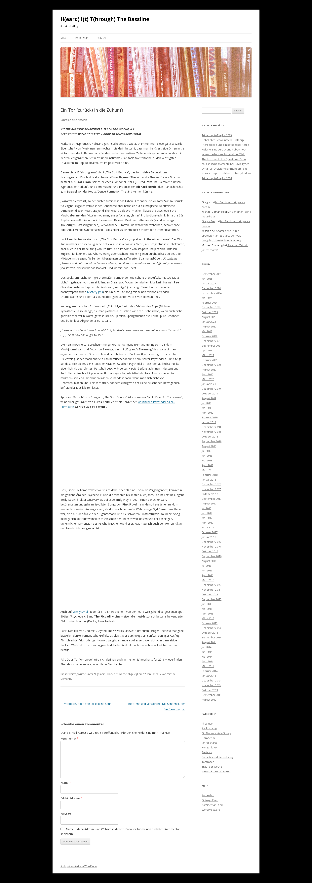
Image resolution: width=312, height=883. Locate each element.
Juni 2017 (207, 513)
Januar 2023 (209, 322)
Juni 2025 (207, 278)
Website (65, 813)
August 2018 (209, 446)
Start (63, 38)
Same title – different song (217, 757)
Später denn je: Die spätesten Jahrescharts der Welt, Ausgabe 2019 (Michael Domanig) (221, 235)
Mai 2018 (207, 460)
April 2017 (207, 522)
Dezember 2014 (211, 628)
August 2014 (209, 642)
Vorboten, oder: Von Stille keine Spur (85, 704)
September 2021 (211, 345)
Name (65, 783)
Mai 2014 (207, 656)
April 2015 (207, 613)
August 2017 (209, 503)
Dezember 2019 (211, 388)
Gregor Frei (208, 221)
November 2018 (211, 432)
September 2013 (211, 695)
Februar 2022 (209, 336)
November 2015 (211, 589)
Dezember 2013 (211, 680)
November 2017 (211, 489)
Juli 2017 (206, 508)
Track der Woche (117, 674)
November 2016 (211, 546)
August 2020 (209, 369)
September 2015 (211, 599)
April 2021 (207, 350)
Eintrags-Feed (210, 800)
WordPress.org (211, 809)
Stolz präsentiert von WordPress (78, 866)
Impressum (81, 38)
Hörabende (209, 738)
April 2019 (207, 412)
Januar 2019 (209, 422)
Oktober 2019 (210, 393)
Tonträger (208, 762)
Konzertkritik (209, 747)
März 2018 (208, 470)
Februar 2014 (209, 671)
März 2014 (208, 666)
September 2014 (211, 637)
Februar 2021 (209, 360)
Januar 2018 (209, 479)
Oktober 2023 (210, 312)
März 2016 (208, 580)
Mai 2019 (207, 408)
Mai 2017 (207, 518)
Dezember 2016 (211, 542)
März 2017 (208, 527)
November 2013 (211, 685)
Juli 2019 (206, 403)
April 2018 (207, 465)
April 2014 (207, 661)
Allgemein (99, 674)
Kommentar (69, 738)
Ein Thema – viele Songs (216, 733)
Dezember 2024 (211, 288)
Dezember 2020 (211, 365)
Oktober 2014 (210, 632)
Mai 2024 (207, 298)
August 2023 (209, 317)
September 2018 (211, 441)
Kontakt (102, 38)
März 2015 (208, 618)
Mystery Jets (95, 292)
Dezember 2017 (211, 484)
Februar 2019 (209, 417)
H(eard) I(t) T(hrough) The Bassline (104, 19)
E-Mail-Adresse (71, 798)
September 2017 (211, 498)
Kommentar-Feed (212, 805)
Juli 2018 (206, 451)
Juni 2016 (207, 570)
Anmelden (208, 795)
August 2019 (209, 398)
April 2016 (207, 575)
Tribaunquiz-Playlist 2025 (217, 135)
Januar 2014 (209, 675)
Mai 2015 (207, 609)
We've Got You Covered (216, 771)
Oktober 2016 (210, 551)
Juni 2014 (207, 652)
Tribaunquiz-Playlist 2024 (217, 178)
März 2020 (208, 379)
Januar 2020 (209, 384)
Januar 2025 (209, 283)
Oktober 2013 (210, 690)
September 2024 (211, 293)
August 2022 (209, 326)
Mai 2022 (207, 331)
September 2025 (211, 274)
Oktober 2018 (210, 436)
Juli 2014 (206, 647)
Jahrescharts (209, 742)
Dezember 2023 (211, 307)
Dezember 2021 (211, 341)
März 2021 (208, 355)
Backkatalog (209, 728)
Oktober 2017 (210, 494)
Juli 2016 (206, 565)
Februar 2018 (209, 475)
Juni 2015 (207, 604)
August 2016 (209, 561)
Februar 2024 (209, 302)
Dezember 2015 (211, 585)
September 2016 (211, 556)
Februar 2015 (209, 623)
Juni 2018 (207, 455)
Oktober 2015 (210, 594)
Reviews (207, 752)
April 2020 (207, 374)
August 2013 (209, 699)
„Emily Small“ (81, 612)
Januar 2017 (209, 537)
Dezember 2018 (211, 427)
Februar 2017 (209, 532)
